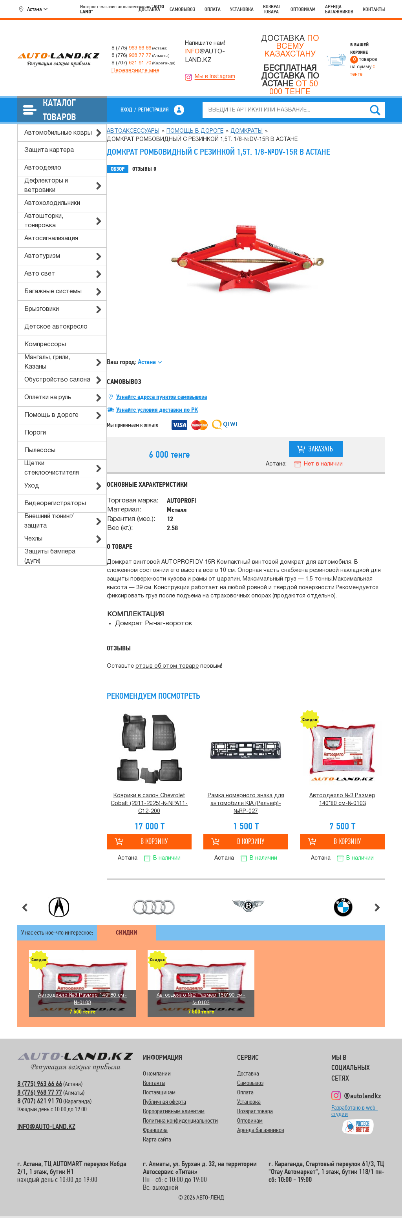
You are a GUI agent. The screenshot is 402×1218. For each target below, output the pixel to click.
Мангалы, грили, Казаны (47, 362)
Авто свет (39, 274)
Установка (242, 9)
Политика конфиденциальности (180, 1120)
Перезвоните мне (135, 70)
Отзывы (144, 169)
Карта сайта (157, 1139)
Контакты (374, 9)
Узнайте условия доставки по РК (157, 410)
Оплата (213, 9)
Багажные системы (53, 291)
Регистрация (153, 109)
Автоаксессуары (133, 131)
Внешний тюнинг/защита (48, 521)
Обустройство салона (57, 380)
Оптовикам (303, 9)
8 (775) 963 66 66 (39, 1083)
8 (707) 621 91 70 (39, 1101)
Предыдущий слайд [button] (24, 907)
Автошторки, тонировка (43, 221)
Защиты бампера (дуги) (49, 556)
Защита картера (49, 150)
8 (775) (131, 48)
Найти (375, 110)
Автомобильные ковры (58, 133)
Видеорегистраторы (55, 503)
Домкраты (246, 131)
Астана (34, 9)
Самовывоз (182, 9)
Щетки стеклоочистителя (51, 468)
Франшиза (155, 1130)
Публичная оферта (164, 1101)
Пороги (35, 433)
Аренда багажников (339, 9)
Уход (31, 486)
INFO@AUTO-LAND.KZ (46, 1126)
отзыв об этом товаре (167, 666)
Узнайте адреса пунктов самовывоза (161, 397)
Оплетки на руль (47, 397)
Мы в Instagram (215, 76)
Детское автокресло (56, 327)
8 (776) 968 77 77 (39, 1092)
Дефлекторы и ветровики (46, 185)
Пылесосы (39, 450)
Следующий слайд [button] (377, 907)
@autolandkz (362, 1095)
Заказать (321, 448)
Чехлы (33, 539)
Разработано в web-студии (354, 1114)
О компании (157, 1073)
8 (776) (131, 55)
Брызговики (41, 309)
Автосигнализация (51, 238)
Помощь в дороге (51, 415)
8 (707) (131, 63)
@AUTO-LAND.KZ (205, 56)
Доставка (149, 9)
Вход (126, 109)
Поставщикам (159, 1092)
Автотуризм (42, 256)
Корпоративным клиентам (174, 1111)
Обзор (117, 169)
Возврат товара (272, 9)
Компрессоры (45, 344)
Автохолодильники (52, 203)
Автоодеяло (42, 168)
